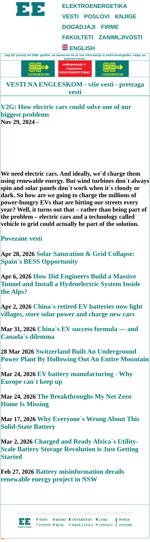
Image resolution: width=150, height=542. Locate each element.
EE (13, 55)
